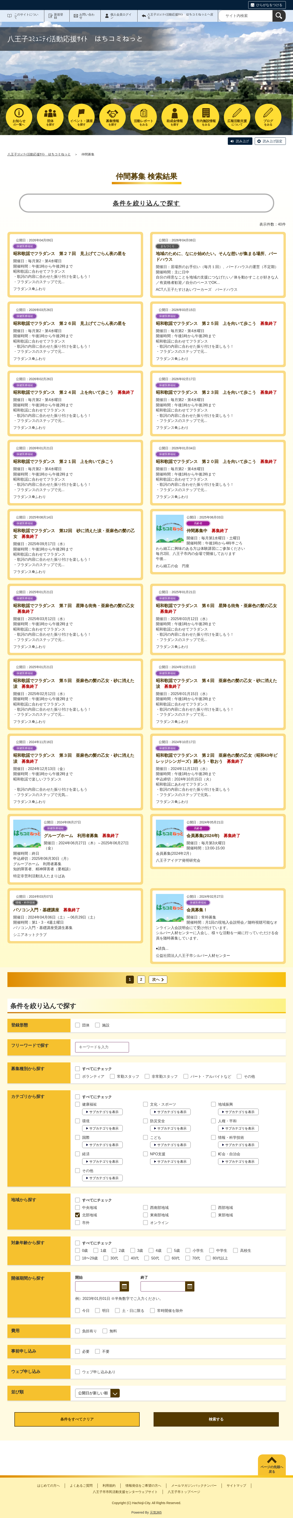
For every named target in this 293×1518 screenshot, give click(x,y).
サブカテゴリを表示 (104, 1112)
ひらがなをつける (269, 5)
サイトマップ (236, 1485)
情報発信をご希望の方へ (143, 1485)
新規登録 (58, 16)
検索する (216, 1419)
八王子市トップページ (184, 1492)
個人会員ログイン (121, 16)
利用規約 (109, 1485)
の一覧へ (19, 122)
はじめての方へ (48, 1485)
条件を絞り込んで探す (146, 203)
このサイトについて (26, 16)
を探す (50, 122)
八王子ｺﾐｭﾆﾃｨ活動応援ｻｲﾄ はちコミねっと (39, 154)
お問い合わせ (86, 16)
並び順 (17, 1392)
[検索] (279, 16)
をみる (143, 122)
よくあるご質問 (81, 1485)
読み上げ (242, 141)
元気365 (156, 1512)
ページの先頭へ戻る (272, 1469)
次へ (156, 979)
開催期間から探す (28, 1278)
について (237, 122)
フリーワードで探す (30, 1045)
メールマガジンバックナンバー (194, 1485)
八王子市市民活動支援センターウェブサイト (125, 1492)
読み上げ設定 (272, 141)
